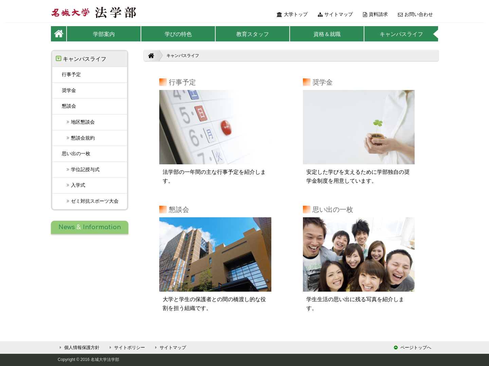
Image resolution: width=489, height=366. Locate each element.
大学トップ (292, 14)
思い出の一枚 (76, 153)
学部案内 (104, 34)
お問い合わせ (415, 14)
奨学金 (69, 90)
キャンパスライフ (401, 34)
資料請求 (375, 14)
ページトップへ (412, 347)
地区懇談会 (78, 122)
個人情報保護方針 (78, 347)
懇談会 (69, 106)
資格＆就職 (327, 34)
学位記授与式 (80, 169)
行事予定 (71, 74)
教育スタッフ (252, 34)
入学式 (73, 185)
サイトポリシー (126, 347)
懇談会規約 (78, 138)
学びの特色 (178, 34)
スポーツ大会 (90, 201)
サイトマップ (335, 14)
